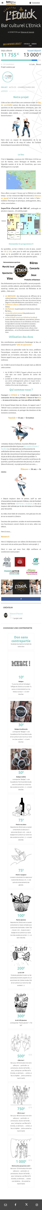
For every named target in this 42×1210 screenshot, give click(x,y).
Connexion (34, 3)
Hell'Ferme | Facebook (24, 504)
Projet (4, 87)
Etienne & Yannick (27, 32)
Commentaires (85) (26, 87)
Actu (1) (12, 87)
